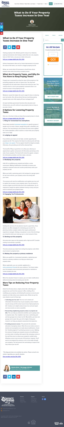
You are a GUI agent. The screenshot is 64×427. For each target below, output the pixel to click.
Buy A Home (17, 3)
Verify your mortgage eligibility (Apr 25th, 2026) (13, 59)
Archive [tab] (60, 35)
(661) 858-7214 (58, 3)
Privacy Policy (34, 401)
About (46, 3)
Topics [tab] (53, 35)
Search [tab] (47, 35)
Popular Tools (40, 3)
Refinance (22, 3)
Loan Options (33, 3)
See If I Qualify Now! (53, 96)
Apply (51, 3)
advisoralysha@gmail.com (8, 407)
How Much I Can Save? (53, 120)
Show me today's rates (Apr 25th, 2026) (12, 356)
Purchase (22, 398)
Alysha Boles (34, 398)
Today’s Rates (27, 3)
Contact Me (33, 399)
